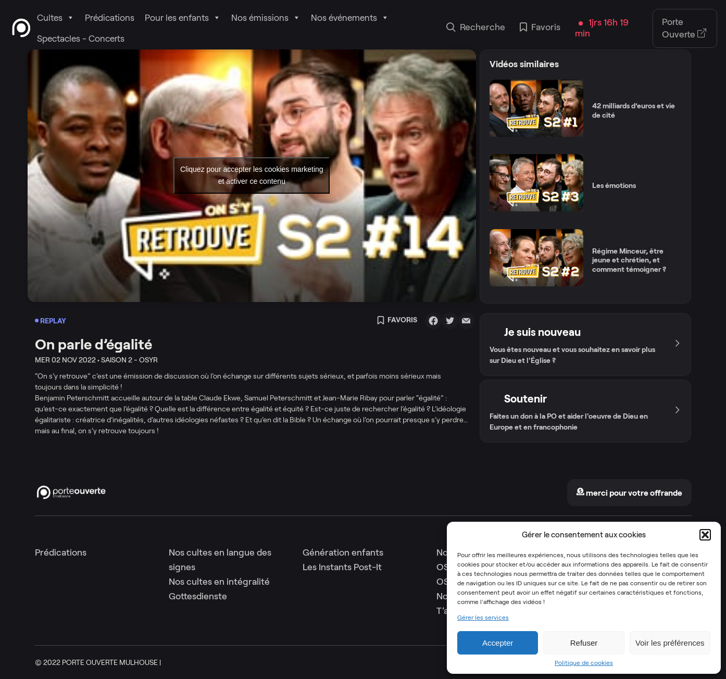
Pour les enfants (183, 17)
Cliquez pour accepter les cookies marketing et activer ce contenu (251, 175)
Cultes (55, 17)
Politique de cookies (584, 663)
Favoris (540, 28)
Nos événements (350, 17)
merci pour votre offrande (629, 492)
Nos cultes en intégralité (219, 581)
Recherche (475, 28)
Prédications (109, 17)
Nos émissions (266, 17)
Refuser (584, 642)
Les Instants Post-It (342, 567)
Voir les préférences (670, 642)
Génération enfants (343, 552)
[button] (705, 535)
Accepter (497, 642)
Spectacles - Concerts (80, 38)
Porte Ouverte (684, 28)
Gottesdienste (198, 596)
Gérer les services (483, 617)
